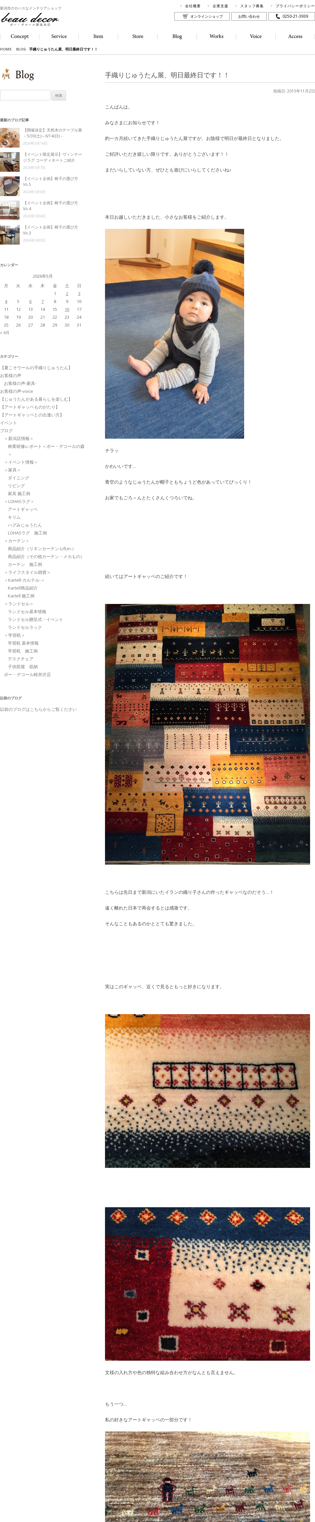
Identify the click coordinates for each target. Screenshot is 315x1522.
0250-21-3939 (295, 16)
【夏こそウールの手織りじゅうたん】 (36, 367)
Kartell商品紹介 (23, 588)
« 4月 (5, 332)
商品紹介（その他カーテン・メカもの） (46, 556)
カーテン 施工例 (25, 564)
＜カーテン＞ (17, 541)
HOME (5, 49)
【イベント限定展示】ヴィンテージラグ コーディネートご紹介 (52, 157)
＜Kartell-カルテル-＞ (24, 580)
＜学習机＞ (14, 635)
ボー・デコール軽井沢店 (27, 674)
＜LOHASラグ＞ (19, 501)
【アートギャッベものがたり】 (30, 407)
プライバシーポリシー (295, 5)
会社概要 (193, 5)
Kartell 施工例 (21, 596)
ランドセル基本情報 (27, 611)
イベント (8, 423)
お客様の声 (10, 375)
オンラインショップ (206, 16)
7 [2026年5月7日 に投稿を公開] (42, 301)
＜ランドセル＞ (19, 604)
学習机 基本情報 (23, 643)
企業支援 (220, 5)
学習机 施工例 (23, 651)
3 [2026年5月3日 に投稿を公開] (79, 293)
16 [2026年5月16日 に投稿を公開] (67, 309)
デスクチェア (20, 659)
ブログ (6, 430)
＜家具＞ (12, 470)
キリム (14, 517)
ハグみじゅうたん (25, 525)
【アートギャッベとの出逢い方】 (32, 415)
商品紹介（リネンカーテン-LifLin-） (42, 548)
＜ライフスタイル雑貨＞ (27, 572)
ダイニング (18, 478)
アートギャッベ (23, 509)
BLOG (21, 49)
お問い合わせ (249, 16)
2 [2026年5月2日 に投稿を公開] (67, 293)
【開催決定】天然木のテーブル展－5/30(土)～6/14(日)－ (52, 133)
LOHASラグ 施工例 (27, 533)
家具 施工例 (19, 493)
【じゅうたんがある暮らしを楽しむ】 (36, 399)
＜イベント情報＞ (21, 462)
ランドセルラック (25, 627)
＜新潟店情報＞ (19, 438)
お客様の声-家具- (20, 383)
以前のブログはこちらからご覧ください (38, 709)
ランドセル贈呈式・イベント (35, 619)
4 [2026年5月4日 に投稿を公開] (6, 301)
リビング (16, 486)
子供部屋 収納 (23, 667)
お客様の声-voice (16, 391)
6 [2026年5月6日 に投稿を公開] (30, 301)
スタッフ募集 (252, 5)
